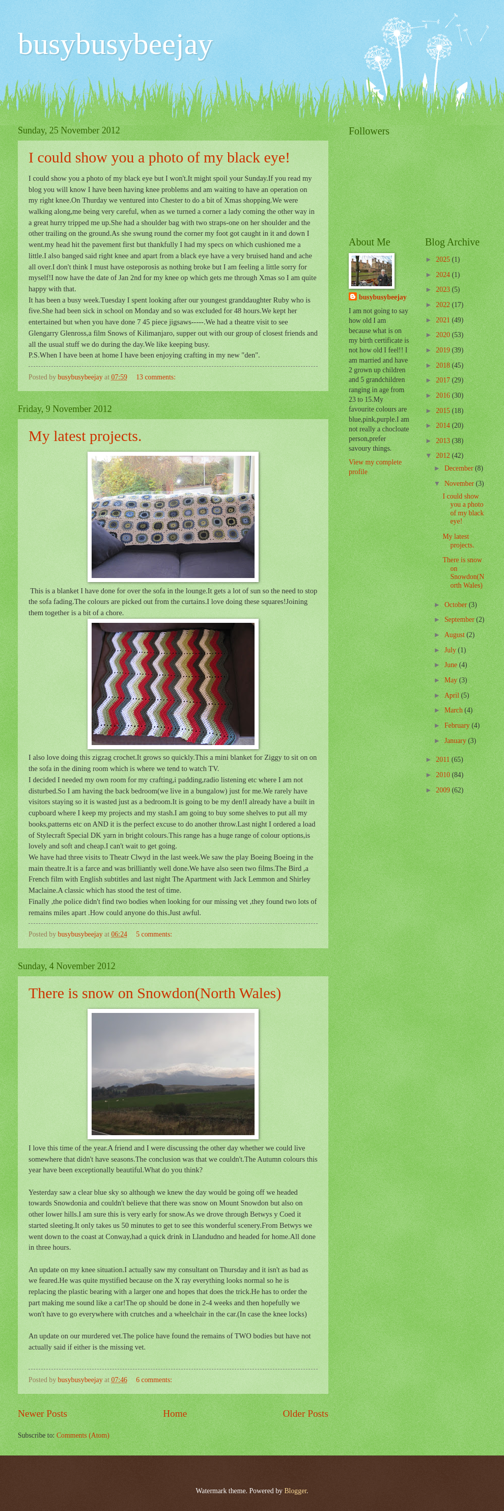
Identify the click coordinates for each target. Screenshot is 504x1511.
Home (175, 1413)
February (457, 725)
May (451, 680)
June (451, 665)
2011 (444, 759)
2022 (444, 305)
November (460, 483)
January (456, 741)
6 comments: (155, 1380)
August (455, 635)
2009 (444, 790)
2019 (444, 350)
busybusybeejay (115, 44)
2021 (444, 320)
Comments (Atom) (83, 1435)
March (454, 710)
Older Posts (305, 1413)
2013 (444, 441)
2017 (444, 380)
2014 (444, 425)
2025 (444, 259)
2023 (444, 289)
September (460, 619)
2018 (444, 365)
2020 (444, 335)
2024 (444, 275)
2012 (444, 455)
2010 (444, 775)
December (459, 468)
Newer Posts (42, 1413)
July (451, 650)
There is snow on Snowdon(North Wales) (155, 992)
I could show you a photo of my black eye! (159, 157)
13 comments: (156, 377)
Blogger (295, 1491)
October (456, 605)
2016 (444, 395)
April (452, 695)
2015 (444, 411)
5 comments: (155, 934)
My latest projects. (85, 435)
